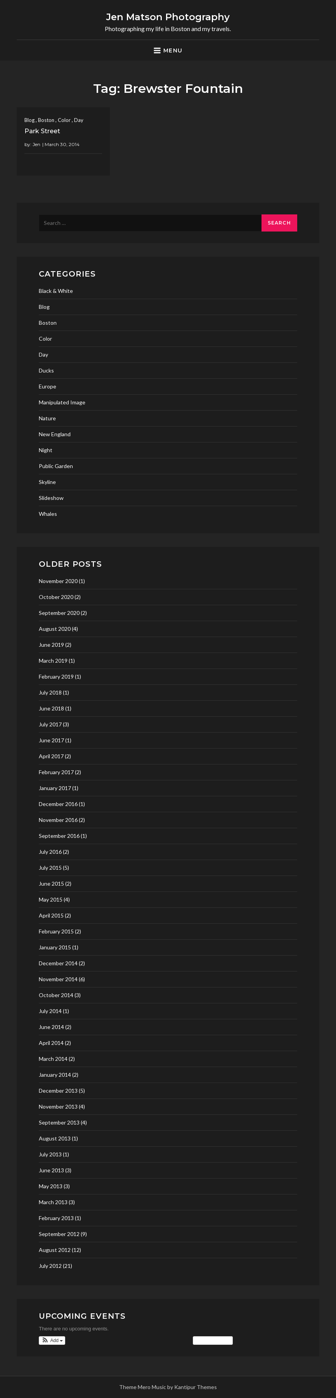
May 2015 (50, 899)
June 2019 (51, 644)
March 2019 (53, 660)
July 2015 (50, 867)
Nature (47, 418)
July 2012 (50, 1265)
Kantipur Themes (195, 1387)
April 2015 (51, 915)
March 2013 (53, 1202)
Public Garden (56, 466)
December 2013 (58, 1090)
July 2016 (50, 851)
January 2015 (55, 947)
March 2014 (53, 1058)
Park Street (42, 131)
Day (78, 120)
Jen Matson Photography (168, 17)
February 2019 (56, 676)
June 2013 (51, 1170)
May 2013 (50, 1186)
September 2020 (59, 612)
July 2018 (50, 692)
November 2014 (58, 979)
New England (55, 434)
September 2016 (59, 835)
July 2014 (50, 1011)
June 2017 (51, 740)
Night (45, 450)
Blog (29, 120)
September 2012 (59, 1234)
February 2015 (56, 931)
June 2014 (51, 1027)
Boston (46, 120)
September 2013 (59, 1122)
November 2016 (58, 820)
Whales (48, 513)
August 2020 (55, 628)
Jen (36, 144)
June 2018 (51, 708)
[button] (52, 1340)
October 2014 (56, 995)
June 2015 (51, 883)
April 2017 (51, 756)
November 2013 (58, 1106)
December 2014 (58, 963)
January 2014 (55, 1074)
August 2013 (55, 1138)
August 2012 (55, 1250)
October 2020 (56, 597)
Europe (47, 386)
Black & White (56, 290)
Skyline (47, 482)
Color (64, 120)
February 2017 (56, 772)
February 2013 (56, 1218)
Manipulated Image (62, 402)
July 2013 (50, 1154)
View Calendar (212, 1340)
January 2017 (55, 788)
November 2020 (58, 581)
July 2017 (50, 724)
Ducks (46, 370)
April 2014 (51, 1042)
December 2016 (58, 804)
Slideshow (51, 497)
